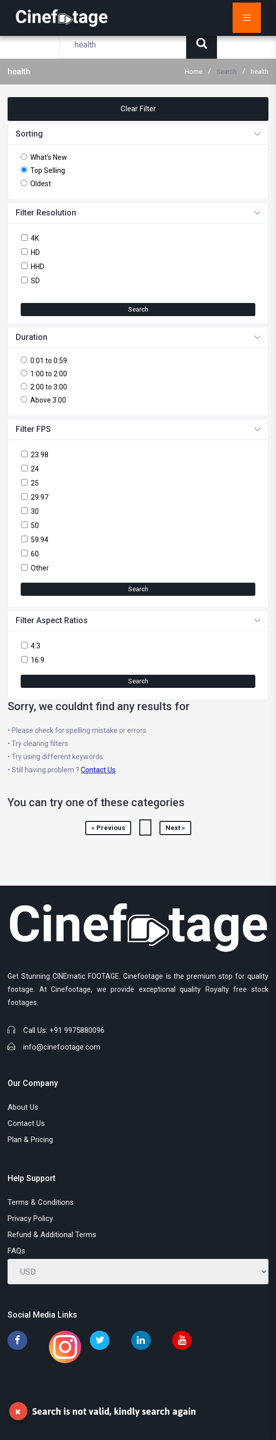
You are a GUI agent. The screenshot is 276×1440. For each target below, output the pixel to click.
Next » (175, 828)
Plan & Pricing (30, 1139)
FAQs (16, 1250)
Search (226, 71)
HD (35, 252)
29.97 (39, 497)
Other (40, 568)
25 (35, 483)
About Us (23, 1107)
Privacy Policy (30, 1218)
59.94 (39, 540)
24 (35, 469)
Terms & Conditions (41, 1202)
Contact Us (98, 770)
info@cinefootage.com (61, 1047)
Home (193, 71)
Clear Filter (138, 108)
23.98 (39, 455)
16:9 (37, 660)
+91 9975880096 (76, 1030)
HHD (37, 267)
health (259, 71)
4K (35, 238)
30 (35, 511)
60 (35, 554)
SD (35, 281)
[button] (138, 134)
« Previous (108, 828)
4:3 (35, 646)
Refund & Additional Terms (52, 1234)
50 (35, 525)
